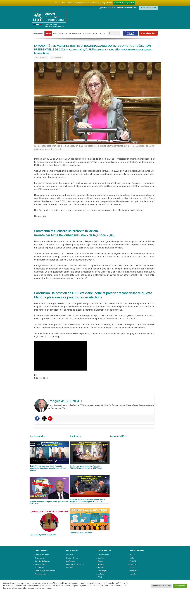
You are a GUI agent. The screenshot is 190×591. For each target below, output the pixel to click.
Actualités (58, 57)
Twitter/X (133, 561)
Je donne (101, 567)
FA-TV (132, 558)
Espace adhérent (107, 8)
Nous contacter (148, 8)
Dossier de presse (41, 574)
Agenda (100, 561)
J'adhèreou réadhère (130, 33)
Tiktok (132, 567)
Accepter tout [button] (180, 586)
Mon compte (102, 571)
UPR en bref (70, 567)
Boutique (101, 558)
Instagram (133, 571)
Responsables (40, 558)
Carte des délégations (42, 561)
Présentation (37, 33)
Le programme (75, 33)
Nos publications (60, 33)
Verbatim (101, 574)
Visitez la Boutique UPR (124, 3)
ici (44, 216)
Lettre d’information (127, 8)
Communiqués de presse (75, 564)
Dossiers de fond (72, 558)
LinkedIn (133, 574)
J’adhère (101, 564)
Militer (95, 33)
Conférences (70, 561)
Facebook (133, 564)
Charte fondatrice (41, 564)
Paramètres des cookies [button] (161, 586)
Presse (102, 33)
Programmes (39, 567)
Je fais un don (148, 33)
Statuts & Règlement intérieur (45, 571)
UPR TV (48, 33)
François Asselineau (42, 555)
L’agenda (87, 33)
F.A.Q (100, 577)
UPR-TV (133, 555)
